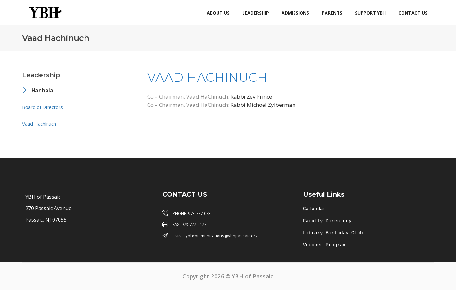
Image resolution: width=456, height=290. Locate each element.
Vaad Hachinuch (39, 123)
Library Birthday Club (333, 233)
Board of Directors (42, 107)
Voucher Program (324, 245)
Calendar (314, 209)
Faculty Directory (327, 221)
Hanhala (42, 90)
